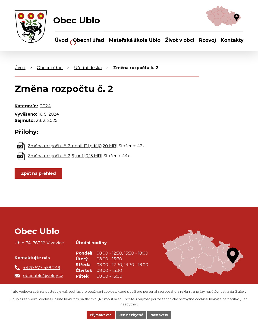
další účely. (238, 291)
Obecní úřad (88, 40)
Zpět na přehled (38, 173)
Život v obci (179, 40)
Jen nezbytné (131, 315)
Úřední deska (88, 67)
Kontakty (231, 40)
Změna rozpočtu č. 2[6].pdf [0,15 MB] (65, 155)
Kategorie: (26, 105)
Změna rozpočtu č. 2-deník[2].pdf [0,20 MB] (72, 145)
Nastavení (159, 315)
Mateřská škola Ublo (134, 40)
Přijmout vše (101, 315)
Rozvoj (207, 40)
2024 (45, 105)
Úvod (61, 40)
